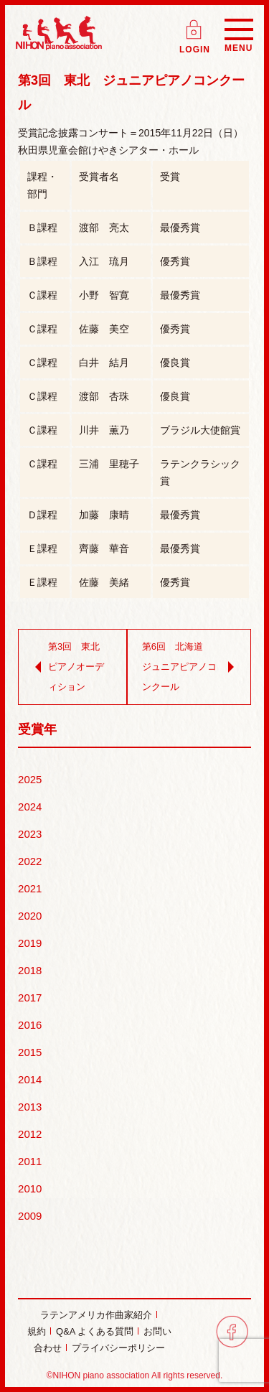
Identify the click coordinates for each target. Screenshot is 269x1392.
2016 (30, 1025)
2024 (30, 806)
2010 (30, 1188)
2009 (30, 1216)
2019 (30, 943)
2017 (30, 997)
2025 (30, 779)
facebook (232, 1331)
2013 (30, 1107)
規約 (36, 1331)
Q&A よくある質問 (94, 1331)
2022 (30, 861)
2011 (30, 1161)
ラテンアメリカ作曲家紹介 (96, 1314)
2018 (30, 970)
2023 (30, 834)
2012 (30, 1134)
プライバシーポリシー (118, 1347)
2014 (30, 1079)
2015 (30, 1052)
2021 (30, 888)
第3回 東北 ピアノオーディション (69, 666)
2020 (30, 916)
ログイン (195, 25)
